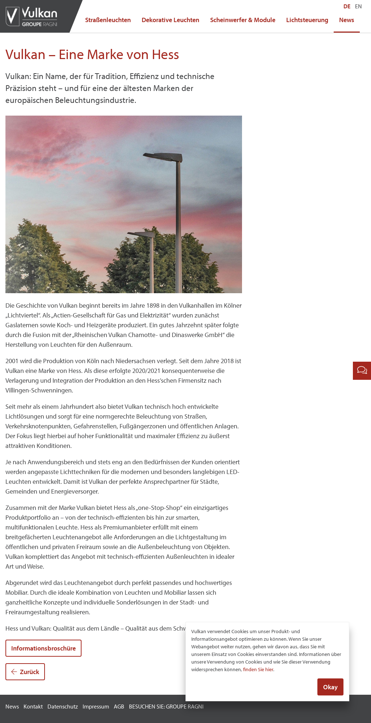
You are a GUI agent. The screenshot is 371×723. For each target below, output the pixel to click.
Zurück (25, 672)
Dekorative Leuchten (170, 20)
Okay (330, 687)
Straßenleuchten (108, 20)
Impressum (96, 706)
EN (358, 6)
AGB (119, 706)
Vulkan (34, 16)
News (346, 20)
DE (346, 6)
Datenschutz (62, 706)
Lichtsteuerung (307, 20)
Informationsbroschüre (43, 648)
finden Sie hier (258, 669)
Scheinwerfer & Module (242, 20)
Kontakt (33, 706)
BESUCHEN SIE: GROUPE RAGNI (166, 706)
